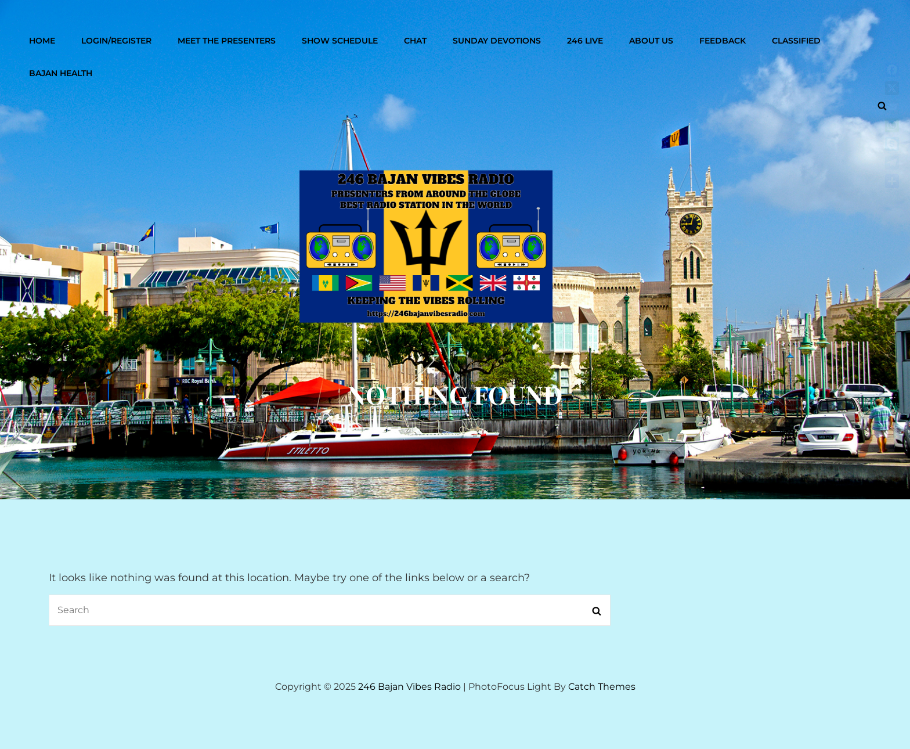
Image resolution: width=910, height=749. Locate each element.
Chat (415, 40)
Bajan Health (60, 73)
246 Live (585, 40)
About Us (651, 40)
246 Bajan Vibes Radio (409, 686)
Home (42, 40)
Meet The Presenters (227, 40)
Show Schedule (340, 40)
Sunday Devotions (497, 40)
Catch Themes (601, 686)
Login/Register (116, 40)
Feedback (722, 40)
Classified (796, 40)
